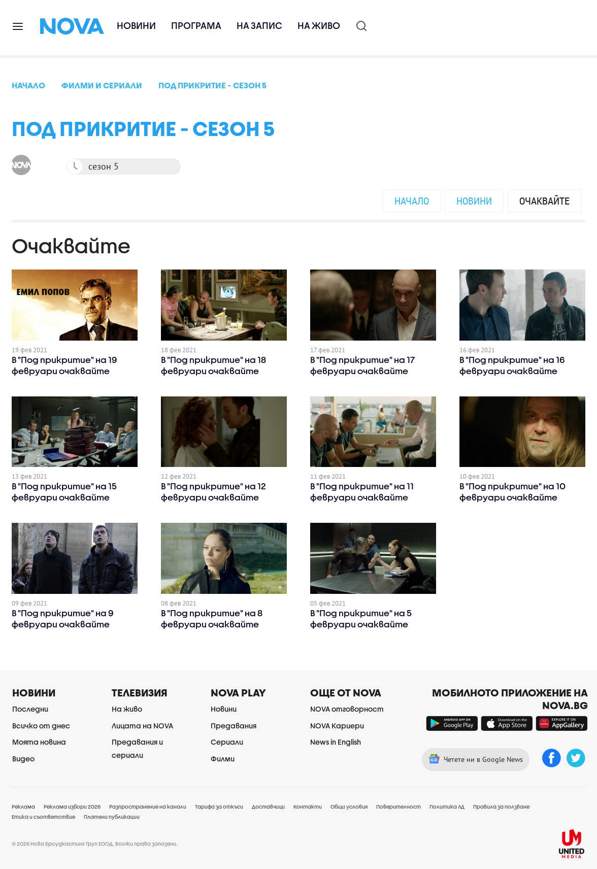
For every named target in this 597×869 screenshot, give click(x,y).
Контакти (307, 807)
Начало (411, 201)
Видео (23, 758)
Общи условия (349, 807)
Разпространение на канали (147, 807)
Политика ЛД (447, 807)
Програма (196, 25)
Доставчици (268, 807)
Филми (223, 758)
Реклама (23, 807)
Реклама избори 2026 (72, 807)
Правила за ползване (501, 807)
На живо (318, 25)
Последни (30, 709)
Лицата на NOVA (142, 725)
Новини (136, 25)
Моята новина (39, 742)
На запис (259, 25)
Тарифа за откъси (219, 807)
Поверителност (398, 807)
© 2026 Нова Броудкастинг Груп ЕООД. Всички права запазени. (95, 844)
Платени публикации (112, 817)
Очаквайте (544, 201)
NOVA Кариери (337, 725)
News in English (335, 742)
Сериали (227, 742)
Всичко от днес (41, 725)
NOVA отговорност (347, 709)
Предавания (233, 725)
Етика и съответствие (43, 817)
